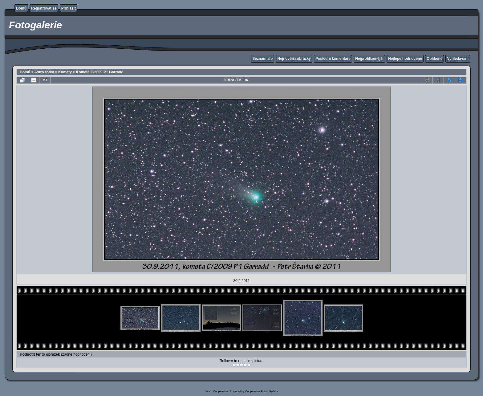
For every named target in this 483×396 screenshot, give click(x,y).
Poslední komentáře (333, 58)
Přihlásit (68, 8)
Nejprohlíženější (369, 58)
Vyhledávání (458, 58)
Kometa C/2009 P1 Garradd (100, 72)
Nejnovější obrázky (294, 58)
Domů (21, 8)
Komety (65, 72)
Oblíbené (434, 58)
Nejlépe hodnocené (405, 58)
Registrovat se (44, 8)
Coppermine (220, 391)
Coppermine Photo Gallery (261, 391)
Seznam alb (262, 58)
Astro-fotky (44, 72)
